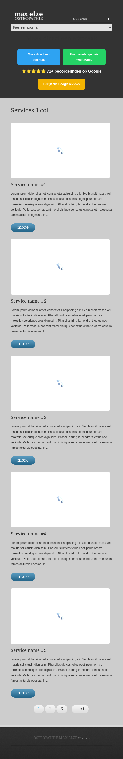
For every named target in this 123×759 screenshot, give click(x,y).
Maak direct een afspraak (39, 57)
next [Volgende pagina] (80, 708)
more (23, 227)
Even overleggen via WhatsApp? (84, 57)
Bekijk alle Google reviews (61, 84)
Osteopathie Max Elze (55, 738)
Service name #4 (28, 534)
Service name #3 (28, 417)
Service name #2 (28, 301)
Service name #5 (28, 650)
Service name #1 (28, 184)
